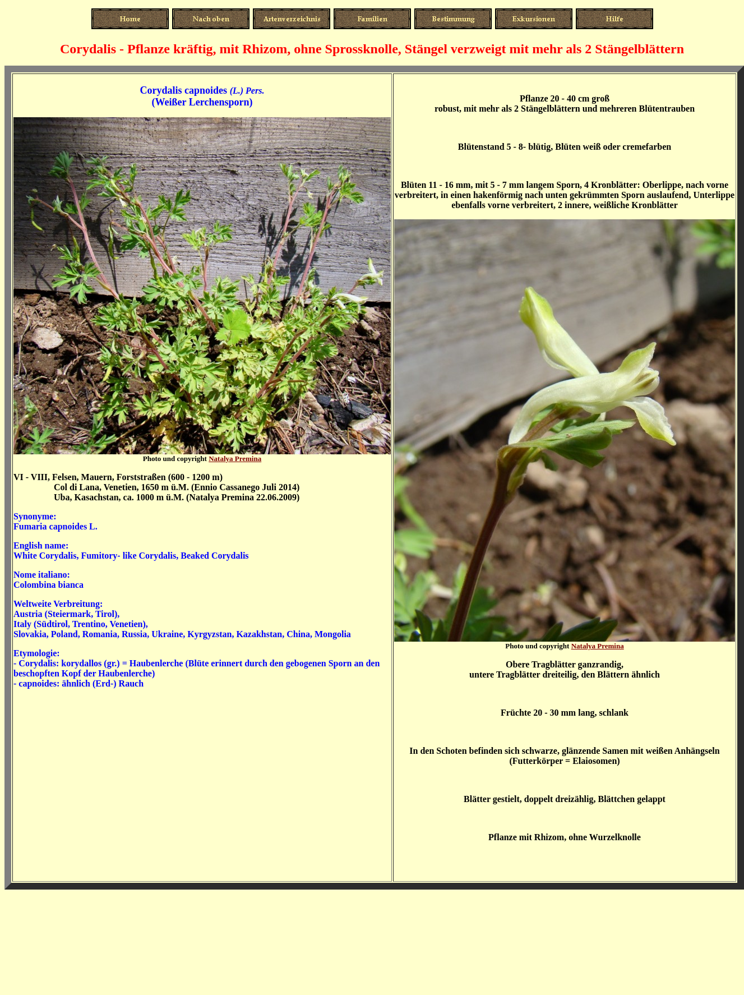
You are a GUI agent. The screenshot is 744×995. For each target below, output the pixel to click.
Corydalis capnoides (184, 90)
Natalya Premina (235, 458)
